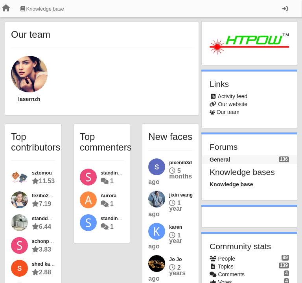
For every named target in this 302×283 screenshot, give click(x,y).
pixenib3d (180, 162)
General (220, 159)
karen (175, 227)
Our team (228, 112)
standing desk (117, 218)
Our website (232, 104)
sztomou (42, 173)
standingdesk (116, 173)
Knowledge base (231, 184)
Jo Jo (175, 259)
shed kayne (45, 264)
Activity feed (232, 96)
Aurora (108, 195)
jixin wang (181, 195)
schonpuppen (48, 241)
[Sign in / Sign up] (285, 8)
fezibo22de (44, 195)
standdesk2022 (49, 218)
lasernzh (29, 99)
